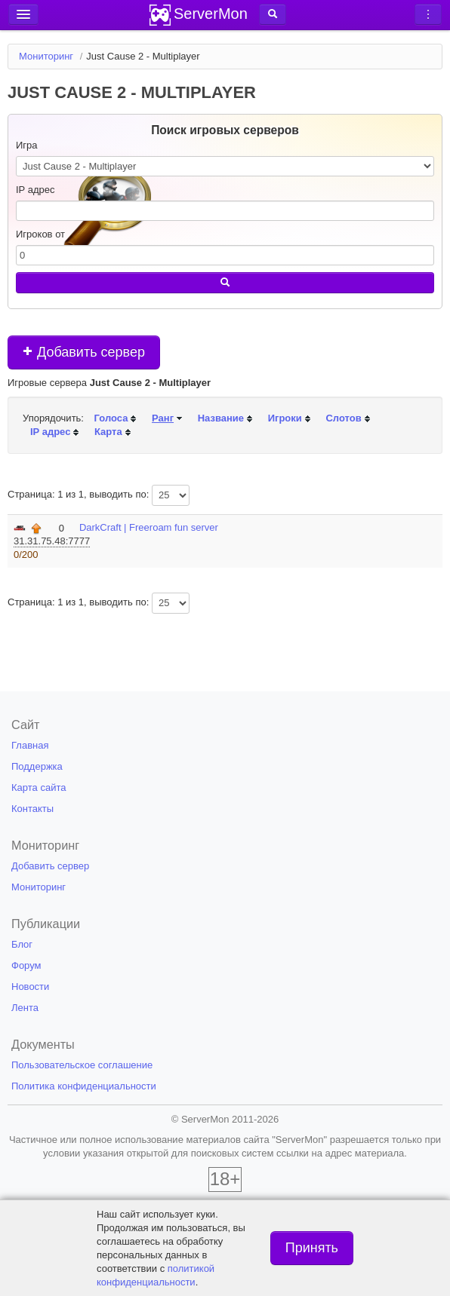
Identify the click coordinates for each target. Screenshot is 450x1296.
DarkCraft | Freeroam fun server (148, 527)
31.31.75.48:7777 (52, 541)
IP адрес (35, 189)
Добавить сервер (84, 352)
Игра (27, 145)
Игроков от (40, 234)
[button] (272, 14)
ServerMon (211, 13)
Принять (311, 1247)
